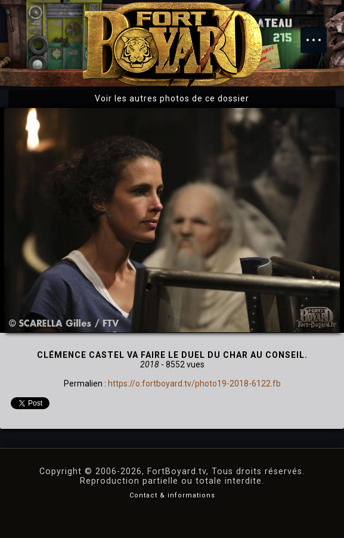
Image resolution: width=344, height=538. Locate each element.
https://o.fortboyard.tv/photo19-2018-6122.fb (194, 383)
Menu (319, 34)
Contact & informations (172, 495)
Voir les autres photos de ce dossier (172, 98)
